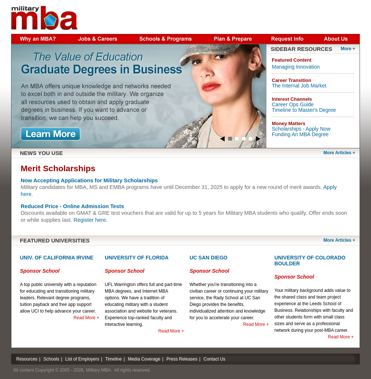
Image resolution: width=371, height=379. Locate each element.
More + (348, 48)
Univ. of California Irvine (56, 258)
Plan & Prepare (234, 38)
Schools (51, 359)
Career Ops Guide (293, 104)
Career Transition (291, 80)
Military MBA (44, 18)
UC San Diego (209, 258)
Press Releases (181, 359)
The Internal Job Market (299, 86)
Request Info (288, 38)
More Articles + (339, 240)
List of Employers (82, 359)
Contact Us (214, 359)
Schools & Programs (166, 38)
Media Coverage (144, 359)
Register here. (90, 220)
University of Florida (137, 258)
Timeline (113, 359)
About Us (336, 38)
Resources (26, 359)
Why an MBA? (39, 38)
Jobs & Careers (98, 38)
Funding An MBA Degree (300, 134)
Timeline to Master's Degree (304, 110)
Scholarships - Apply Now (301, 129)
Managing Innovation (296, 67)
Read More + (86, 317)
